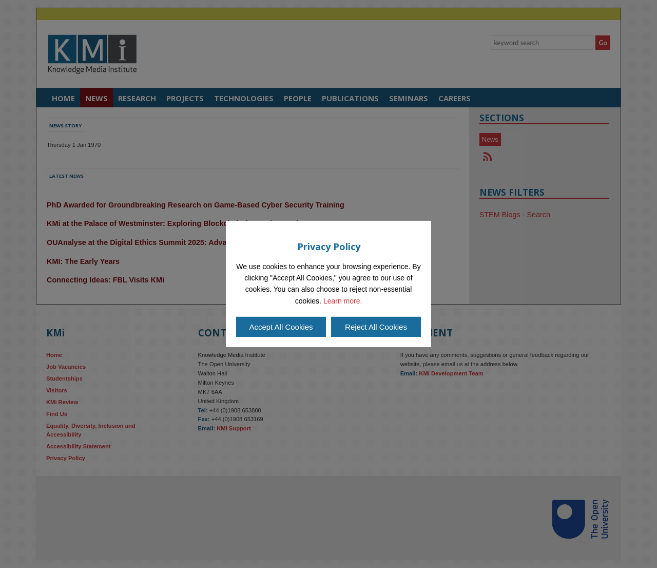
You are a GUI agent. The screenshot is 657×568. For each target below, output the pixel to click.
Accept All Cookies (281, 327)
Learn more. (342, 301)
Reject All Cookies (376, 327)
